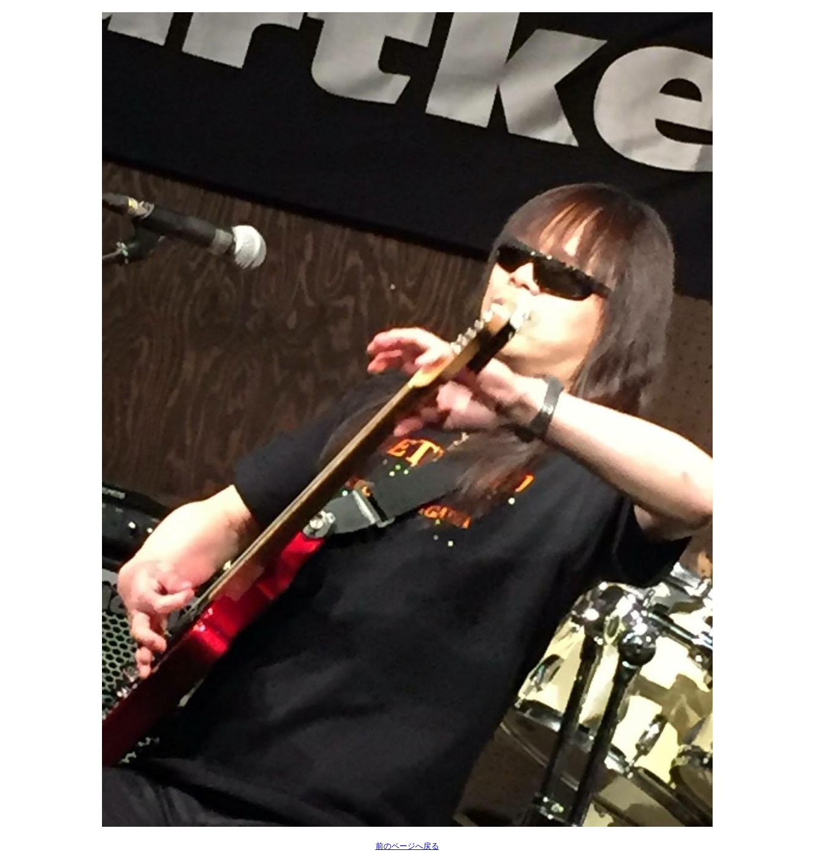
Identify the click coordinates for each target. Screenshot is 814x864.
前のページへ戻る (407, 846)
